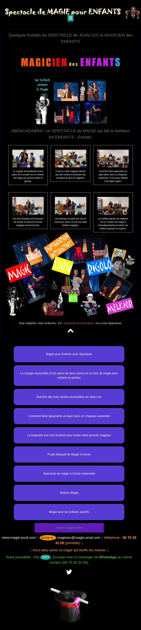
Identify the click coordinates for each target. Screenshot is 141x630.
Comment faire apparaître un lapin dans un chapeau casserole (69, 416)
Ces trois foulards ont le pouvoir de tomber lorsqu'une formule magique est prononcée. (28, 222)
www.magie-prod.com (19, 537)
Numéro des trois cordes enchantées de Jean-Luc (69, 396)
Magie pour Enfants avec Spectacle (69, 354)
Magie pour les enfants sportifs (69, 511)
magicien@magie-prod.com (70, 537)
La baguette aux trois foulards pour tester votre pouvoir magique (69, 435)
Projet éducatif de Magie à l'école (69, 454)
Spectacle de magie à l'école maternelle (69, 473)
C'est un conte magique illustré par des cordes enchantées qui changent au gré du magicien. (70, 174)
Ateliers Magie (69, 492)
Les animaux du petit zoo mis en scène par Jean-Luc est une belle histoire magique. (70, 222)
